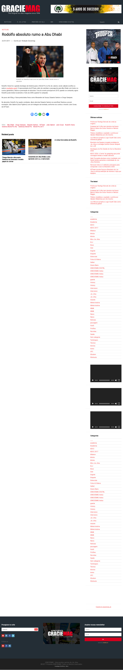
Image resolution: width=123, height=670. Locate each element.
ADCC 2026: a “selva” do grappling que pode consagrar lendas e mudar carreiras (105, 154)
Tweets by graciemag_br (103, 607)
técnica (92, 346)
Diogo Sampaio (20, 125)
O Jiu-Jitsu (21, 22)
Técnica (92, 343)
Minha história (95, 303)
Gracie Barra (94, 265)
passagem (93, 323)
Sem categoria (95, 337)
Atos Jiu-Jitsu (95, 239)
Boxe (92, 245)
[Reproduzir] (93, 380)
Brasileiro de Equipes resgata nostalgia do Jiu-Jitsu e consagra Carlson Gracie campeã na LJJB (105, 144)
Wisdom (93, 354)
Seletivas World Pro (25, 127)
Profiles (93, 328)
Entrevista (93, 256)
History (92, 282)
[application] (105, 373)
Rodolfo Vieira (70, 125)
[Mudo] (116, 380)
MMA (92, 308)
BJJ (91, 242)
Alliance (93, 231)
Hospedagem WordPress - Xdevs (61, 666)
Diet (91, 248)
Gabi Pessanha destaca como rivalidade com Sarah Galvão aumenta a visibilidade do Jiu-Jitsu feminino (105, 160)
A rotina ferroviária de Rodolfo (66, 140)
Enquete (93, 254)
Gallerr (92, 262)
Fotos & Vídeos (95, 259)
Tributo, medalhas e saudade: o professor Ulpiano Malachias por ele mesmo (104, 134)
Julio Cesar (60, 125)
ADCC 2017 (94, 228)
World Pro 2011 (38, 127)
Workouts (93, 357)
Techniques (94, 340)
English (92, 251)
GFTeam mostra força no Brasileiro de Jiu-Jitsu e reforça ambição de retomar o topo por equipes (105, 171)
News (92, 314)
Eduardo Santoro (32, 125)
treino (92, 349)
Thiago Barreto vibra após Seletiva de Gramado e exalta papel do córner (12, 159)
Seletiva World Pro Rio (9, 127)
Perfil (92, 326)
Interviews (93, 288)
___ (91, 216)
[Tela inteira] (119, 380)
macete (92, 300)
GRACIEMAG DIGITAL (66, 22)
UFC (91, 351)
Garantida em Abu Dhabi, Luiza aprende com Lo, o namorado (39, 158)
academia (93, 219)
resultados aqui (11, 88)
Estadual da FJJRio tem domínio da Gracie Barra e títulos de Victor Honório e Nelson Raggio (104, 128)
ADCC (92, 225)
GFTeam (42, 125)
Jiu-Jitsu (93, 294)
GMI (52, 22)
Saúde (92, 334)
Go (36, 629)
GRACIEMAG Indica (96, 271)
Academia (93, 222)
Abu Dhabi (10, 125)
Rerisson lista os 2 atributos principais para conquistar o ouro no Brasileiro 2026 (105, 166)
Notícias (7, 22)
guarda (92, 280)
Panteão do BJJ (38, 22)
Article (92, 233)
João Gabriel (50, 125)
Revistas (93, 331)
